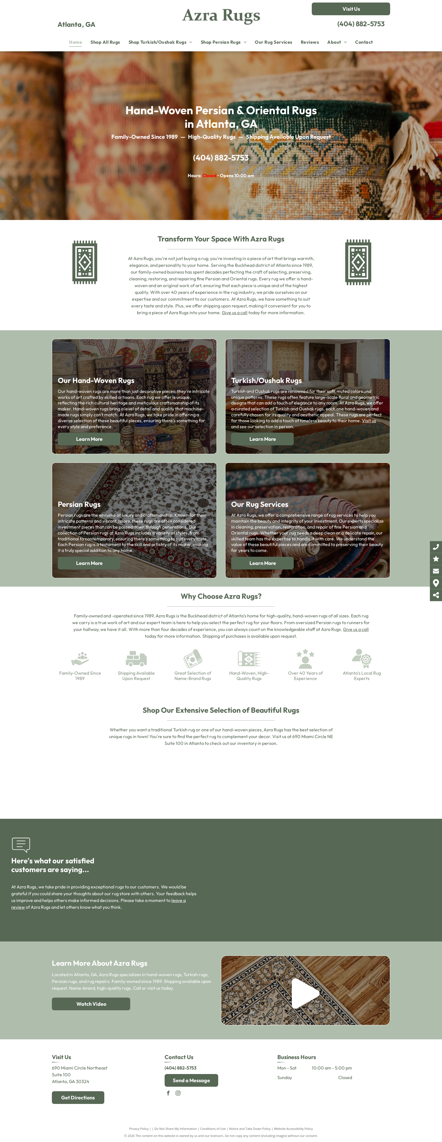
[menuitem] (75, 42)
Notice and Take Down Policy (250, 1128)
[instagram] (178, 1094)
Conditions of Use (213, 1128)
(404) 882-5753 (360, 23)
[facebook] (168, 1094)
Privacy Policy (139, 1128)
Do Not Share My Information (175, 1128)
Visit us (369, 420)
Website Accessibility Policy (293, 1128)
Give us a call (234, 312)
